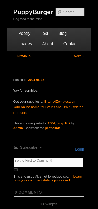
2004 (51, 123)
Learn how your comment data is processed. (48, 178)
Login (79, 149)
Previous (22, 56)
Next (79, 56)
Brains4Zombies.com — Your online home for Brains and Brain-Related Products (48, 107)
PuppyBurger (33, 11)
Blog (62, 33)
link (68, 123)
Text (44, 33)
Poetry (24, 33)
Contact (70, 44)
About (47, 44)
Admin (18, 128)
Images (25, 44)
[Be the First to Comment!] (48, 162)
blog (60, 123)
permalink (52, 128)
